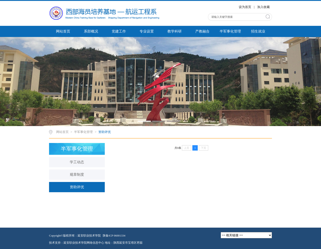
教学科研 (174, 31)
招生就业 (258, 31)
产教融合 (202, 31)
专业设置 (147, 31)
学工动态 (77, 162)
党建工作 (119, 31)
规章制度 (77, 174)
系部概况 (91, 31)
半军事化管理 (230, 31)
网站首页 (63, 31)
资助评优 (104, 132)
